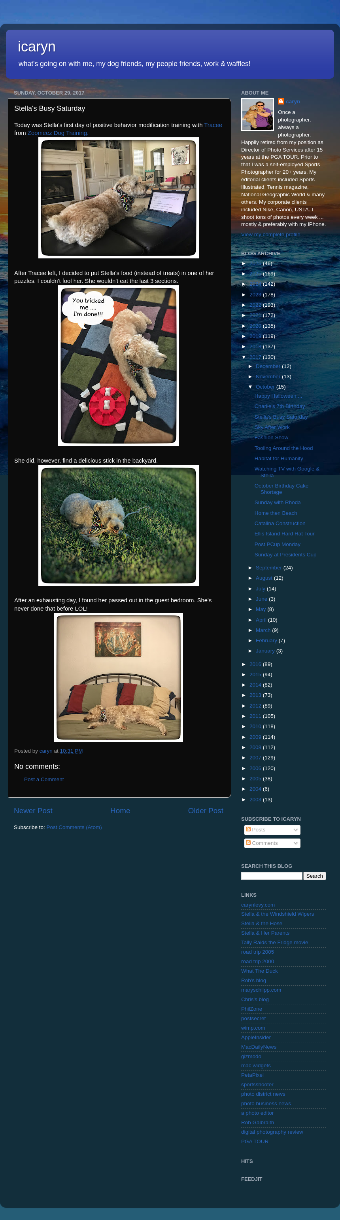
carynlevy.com (258, 905)
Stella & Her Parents (265, 933)
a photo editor (257, 1113)
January (266, 651)
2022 (256, 305)
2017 (256, 357)
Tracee (213, 125)
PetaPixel (252, 1075)
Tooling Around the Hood (284, 448)
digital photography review (272, 1132)
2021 (256, 315)
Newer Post (33, 810)
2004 (256, 789)
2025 (256, 274)
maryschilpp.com (261, 990)
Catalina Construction (280, 523)
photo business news (266, 1103)
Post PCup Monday (277, 544)
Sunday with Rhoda (278, 502)
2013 (256, 695)
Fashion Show (272, 437)
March (264, 630)
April (262, 620)
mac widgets (256, 1065)
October (266, 387)
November (269, 376)
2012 (256, 706)
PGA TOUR (254, 1141)
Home (120, 810)
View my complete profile (270, 234)
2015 (256, 674)
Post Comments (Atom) (74, 827)
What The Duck (259, 971)
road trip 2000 (257, 961)
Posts (256, 830)
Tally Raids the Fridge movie (274, 942)
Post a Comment (44, 779)
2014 (256, 685)
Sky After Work (272, 427)
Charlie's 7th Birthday (280, 406)
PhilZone (251, 1009)
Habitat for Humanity (279, 458)
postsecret (253, 1018)
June (262, 599)
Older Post (205, 810)
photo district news (263, 1094)
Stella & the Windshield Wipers (277, 914)
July (261, 589)
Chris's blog (255, 999)
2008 (256, 747)
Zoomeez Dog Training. (58, 133)
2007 (256, 758)
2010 (256, 726)
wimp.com (253, 1028)
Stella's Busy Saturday (281, 417)
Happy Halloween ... (278, 396)
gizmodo (251, 1056)
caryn (293, 101)
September (269, 568)
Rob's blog (253, 980)
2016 (256, 664)
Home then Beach (276, 513)
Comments (262, 843)
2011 (256, 716)
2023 (256, 295)
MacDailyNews (258, 1047)
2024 (256, 284)
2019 (256, 336)
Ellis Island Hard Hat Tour (285, 534)
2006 (256, 768)
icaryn (37, 46)
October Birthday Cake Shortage (282, 489)
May (261, 609)
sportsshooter (257, 1084)
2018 (256, 346)
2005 (256, 779)
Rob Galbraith (257, 1122)
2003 (256, 800)
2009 (256, 737)
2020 (256, 326)
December (269, 366)
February (267, 640)
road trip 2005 (257, 952)
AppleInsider (256, 1037)
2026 (256, 263)
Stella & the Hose (261, 923)
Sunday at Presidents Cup (286, 555)
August (265, 578)
